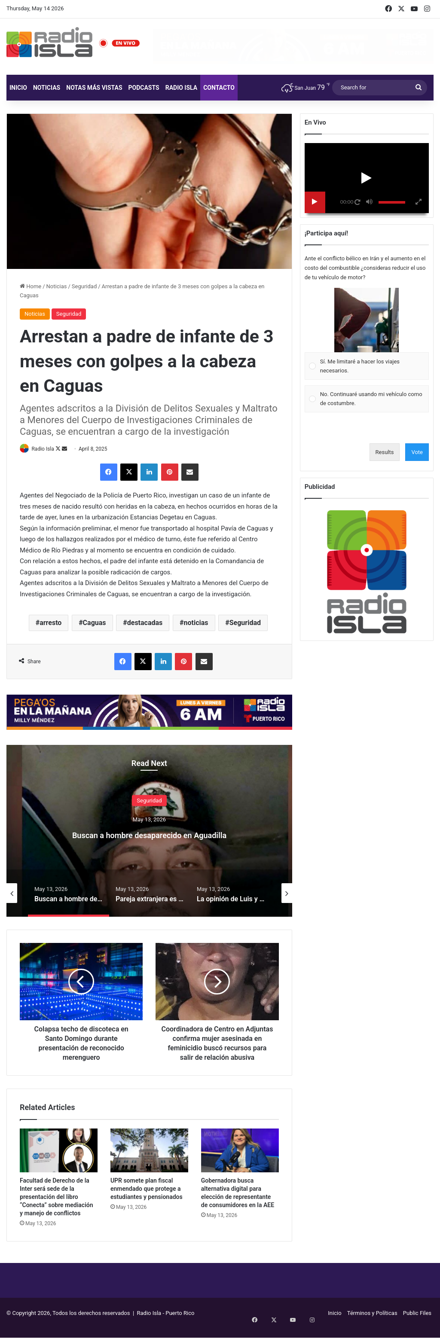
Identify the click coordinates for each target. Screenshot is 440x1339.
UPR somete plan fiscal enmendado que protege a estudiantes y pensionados (146, 1199)
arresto (50, 623)
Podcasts (143, 87)
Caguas (94, 623)
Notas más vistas (94, 87)
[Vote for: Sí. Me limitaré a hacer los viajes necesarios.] (366, 334)
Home (30, 286)
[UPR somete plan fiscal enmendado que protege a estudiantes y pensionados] (149, 1161)
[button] (366, 320)
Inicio (18, 87)
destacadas (145, 623)
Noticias (46, 87)
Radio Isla (181, 87)
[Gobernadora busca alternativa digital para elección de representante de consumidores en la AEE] (240, 1161)
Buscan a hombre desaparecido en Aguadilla (149, 834)
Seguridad (84, 286)
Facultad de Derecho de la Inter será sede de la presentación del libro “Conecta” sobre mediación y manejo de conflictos (56, 1207)
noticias (196, 623)
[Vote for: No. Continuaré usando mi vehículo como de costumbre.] (366, 398)
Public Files (417, 1323)
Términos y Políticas (372, 1323)
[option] (149, 831)
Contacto (219, 87)
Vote (417, 452)
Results (385, 452)
